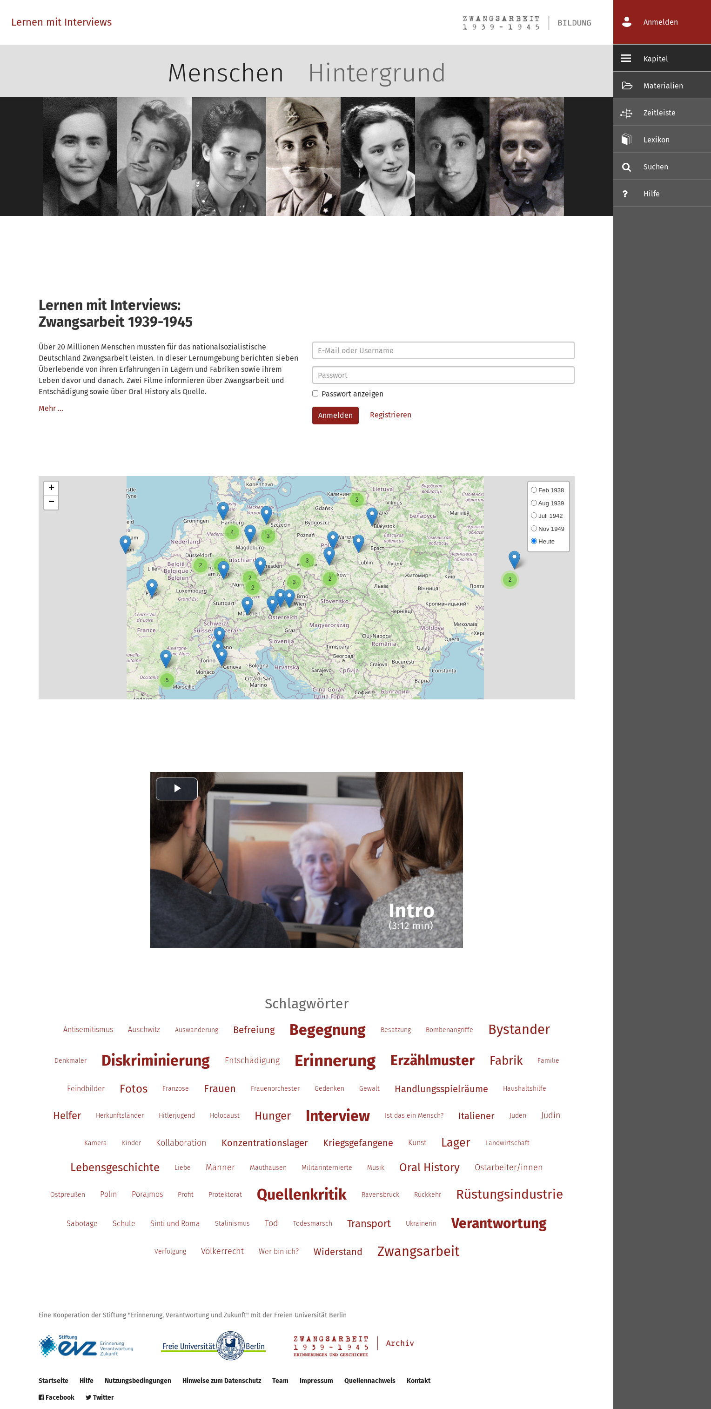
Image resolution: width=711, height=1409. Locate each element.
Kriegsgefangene (358, 1142)
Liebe (182, 1168)
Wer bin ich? (279, 1251)
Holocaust (225, 1116)
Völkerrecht (222, 1251)
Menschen (226, 73)
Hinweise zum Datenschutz (221, 1381)
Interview (338, 1116)
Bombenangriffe (449, 1030)
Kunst (417, 1142)
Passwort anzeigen (347, 393)
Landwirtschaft (507, 1143)
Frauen (220, 1088)
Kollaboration (181, 1143)
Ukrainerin (421, 1224)
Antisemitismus (88, 1029)
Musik (375, 1168)
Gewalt (369, 1089)
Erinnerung (335, 1060)
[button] (125, 544)
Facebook (56, 1398)
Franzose (175, 1089)
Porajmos (147, 1194)
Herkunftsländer (120, 1116)
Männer (220, 1167)
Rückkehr (427, 1195)
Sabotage (82, 1223)
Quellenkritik (302, 1194)
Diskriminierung (155, 1060)
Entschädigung (252, 1060)
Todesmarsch (312, 1224)
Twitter (100, 1398)
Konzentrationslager (264, 1142)
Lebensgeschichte (115, 1167)
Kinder (131, 1143)
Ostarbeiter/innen (509, 1167)
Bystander (519, 1029)
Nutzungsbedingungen (138, 1381)
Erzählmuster (432, 1060)
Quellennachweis (370, 1381)
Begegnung (327, 1030)
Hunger (273, 1115)
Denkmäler (70, 1061)
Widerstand (338, 1251)
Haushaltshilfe (524, 1089)
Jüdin (551, 1115)
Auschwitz (144, 1029)
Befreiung (254, 1029)
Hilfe (87, 1381)
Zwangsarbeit (418, 1251)
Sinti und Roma (175, 1223)
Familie (548, 1061)
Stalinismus (232, 1224)
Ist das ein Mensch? (414, 1116)
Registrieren (390, 414)
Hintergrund (377, 73)
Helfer (67, 1115)
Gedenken (329, 1089)
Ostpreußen (67, 1195)
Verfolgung (170, 1251)
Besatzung (396, 1030)
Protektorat (225, 1195)
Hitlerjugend (177, 1116)
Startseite (53, 1381)
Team (280, 1381)
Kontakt (418, 1381)
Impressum (316, 1381)
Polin (108, 1194)
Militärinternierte (327, 1168)
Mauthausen (268, 1168)
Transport (369, 1223)
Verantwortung (499, 1223)
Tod (271, 1223)
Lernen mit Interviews (61, 22)
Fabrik (506, 1060)
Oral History (429, 1167)
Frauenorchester (275, 1089)
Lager (455, 1143)
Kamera (95, 1143)
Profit (186, 1195)
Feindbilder (86, 1088)
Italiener (476, 1115)
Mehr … (51, 408)
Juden (518, 1116)
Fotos (134, 1088)
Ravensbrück (380, 1195)
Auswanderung (196, 1030)
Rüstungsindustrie (509, 1194)
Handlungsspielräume (441, 1088)
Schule (124, 1223)
